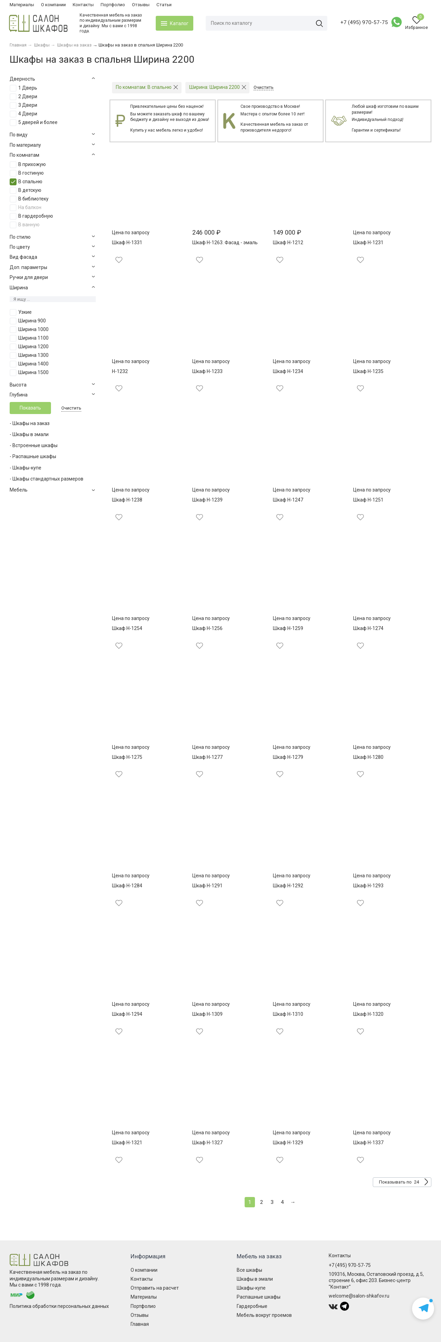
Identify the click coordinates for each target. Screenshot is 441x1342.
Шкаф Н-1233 (207, 371)
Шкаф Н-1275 (127, 757)
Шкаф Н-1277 (207, 757)
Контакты (83, 4)
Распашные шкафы (258, 1297)
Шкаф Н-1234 (288, 371)
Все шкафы (249, 1270)
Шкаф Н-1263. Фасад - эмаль (225, 242)
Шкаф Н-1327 (207, 1142)
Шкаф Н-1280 (368, 757)
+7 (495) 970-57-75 (363, 22)
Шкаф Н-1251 (368, 500)
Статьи (164, 4)
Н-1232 (120, 371)
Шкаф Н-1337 (368, 1142)
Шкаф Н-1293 (368, 885)
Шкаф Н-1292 (288, 885)
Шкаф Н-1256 (207, 628)
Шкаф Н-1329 (288, 1142)
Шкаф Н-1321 (127, 1142)
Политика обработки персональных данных (59, 1306)
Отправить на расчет (155, 1288)
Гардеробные (252, 1306)
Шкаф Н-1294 (127, 1014)
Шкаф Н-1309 (207, 1014)
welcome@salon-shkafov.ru (359, 1296)
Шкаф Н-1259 (288, 628)
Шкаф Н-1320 (368, 1014)
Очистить (71, 408)
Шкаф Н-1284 (127, 885)
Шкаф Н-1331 (127, 242)
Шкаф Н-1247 (288, 500)
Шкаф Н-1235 (368, 371)
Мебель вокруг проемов (264, 1315)
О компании (53, 4)
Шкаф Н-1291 (207, 885)
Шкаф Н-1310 (288, 1014)
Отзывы (141, 4)
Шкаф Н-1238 (127, 500)
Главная (140, 1324)
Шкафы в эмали (255, 1279)
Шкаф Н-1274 (368, 628)
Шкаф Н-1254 (127, 628)
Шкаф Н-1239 (207, 500)
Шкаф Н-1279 (288, 757)
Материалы (22, 4)
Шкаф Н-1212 (288, 242)
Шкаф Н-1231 (368, 242)
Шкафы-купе (251, 1288)
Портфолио (113, 4)
